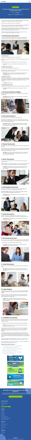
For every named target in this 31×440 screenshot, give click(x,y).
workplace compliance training (22, 338)
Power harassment (4, 160)
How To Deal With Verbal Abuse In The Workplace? (10, 347)
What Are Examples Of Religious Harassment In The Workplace (12, 348)
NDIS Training (3, 415)
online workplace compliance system (21, 339)
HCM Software (3, 410)
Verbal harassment (4, 265)
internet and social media (14, 290)
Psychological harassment (5, 189)
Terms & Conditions (3, 427)
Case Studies (3, 431)
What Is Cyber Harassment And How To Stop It (10, 350)
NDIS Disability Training (4, 416)
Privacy (2, 428)
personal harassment (15, 119)
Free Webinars (3, 432)
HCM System (3, 413)
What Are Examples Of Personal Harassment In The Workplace (12, 345)
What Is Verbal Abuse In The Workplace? (9, 353)
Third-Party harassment (5, 239)
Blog (1, 434)
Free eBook (2, 433)
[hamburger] (29, 1)
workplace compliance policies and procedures (15, 328)
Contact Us (2, 426)
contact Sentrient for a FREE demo (14, 341)
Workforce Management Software (5, 418)
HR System (2, 412)
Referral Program (3, 425)
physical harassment (16, 148)
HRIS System (3, 414)
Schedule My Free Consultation (15, 396)
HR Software (2, 411)
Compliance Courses (4, 419)
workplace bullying (18, 31)
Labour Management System (5, 417)
